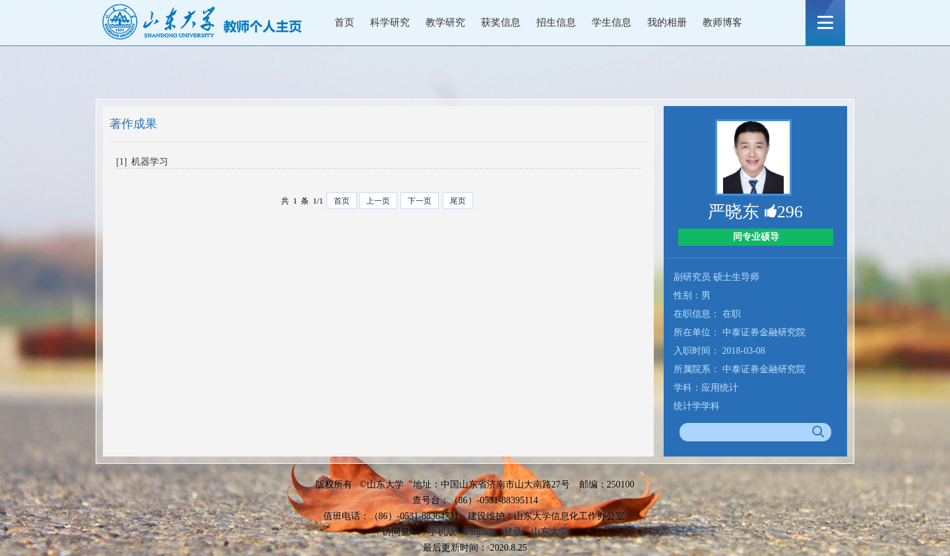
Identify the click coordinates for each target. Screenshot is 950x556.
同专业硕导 (756, 237)
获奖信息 (501, 22)
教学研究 (445, 22)
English (479, 532)
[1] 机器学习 (142, 162)
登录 (512, 532)
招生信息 (556, 22)
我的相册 (667, 22)
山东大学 (549, 532)
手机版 (442, 532)
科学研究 (390, 22)
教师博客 (722, 22)
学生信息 (611, 22)
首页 (344, 22)
